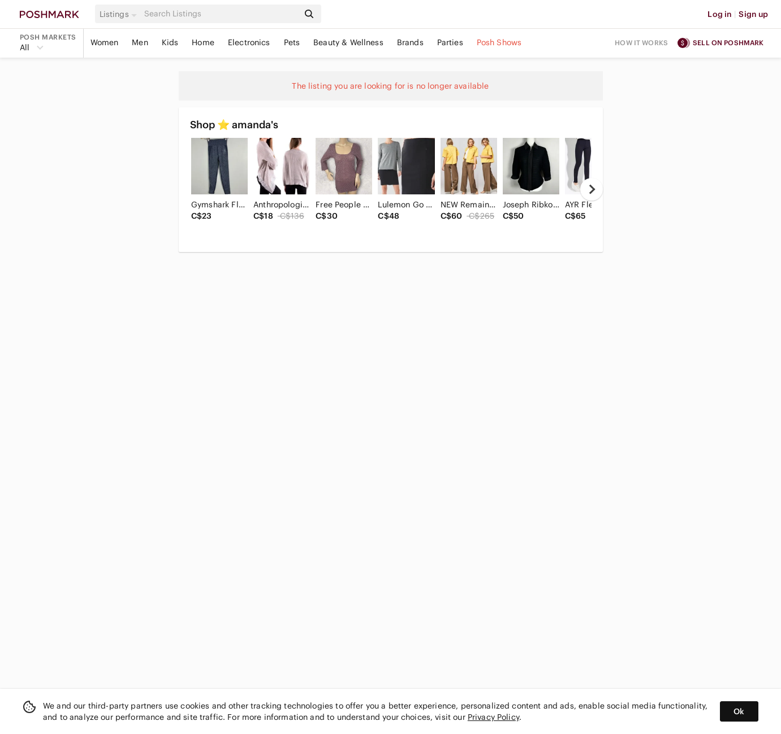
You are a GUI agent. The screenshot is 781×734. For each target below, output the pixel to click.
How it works (641, 42)
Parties (450, 42)
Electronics (249, 42)
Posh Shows (499, 42)
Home (203, 42)
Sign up (753, 14)
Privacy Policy (493, 717)
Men (140, 42)
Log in (719, 14)
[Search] (220, 14)
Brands (410, 42)
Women (104, 42)
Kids (170, 42)
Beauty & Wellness (348, 42)
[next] (591, 189)
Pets (292, 42)
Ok (738, 711)
